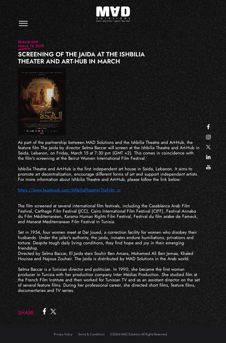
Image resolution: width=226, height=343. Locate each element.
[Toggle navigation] (23, 23)
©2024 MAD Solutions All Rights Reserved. (139, 334)
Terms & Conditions (91, 334)
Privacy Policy (63, 334)
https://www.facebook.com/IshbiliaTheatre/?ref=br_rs (69, 190)
